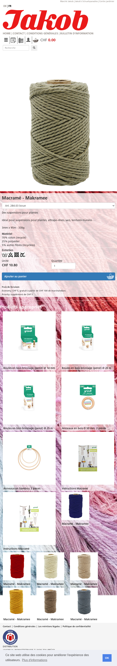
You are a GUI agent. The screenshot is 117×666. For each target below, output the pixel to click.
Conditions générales (42, 33)
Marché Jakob (67, 1)
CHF (44, 40)
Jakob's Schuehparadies (86, 1)
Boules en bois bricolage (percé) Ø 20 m (86, 368)
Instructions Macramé (75, 488)
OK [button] (107, 657)
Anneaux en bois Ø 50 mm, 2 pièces (84, 428)
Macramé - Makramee (75, 523)
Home (7, 33)
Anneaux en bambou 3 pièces (21, 488)
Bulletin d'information (76, 33)
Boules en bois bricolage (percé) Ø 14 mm (29, 368)
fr (9, 6)
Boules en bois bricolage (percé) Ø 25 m (28, 428)
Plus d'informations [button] (34, 660)
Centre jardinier (106, 1)
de (5, 6)
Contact (19, 33)
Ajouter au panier (15, 276)
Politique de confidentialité (77, 626)
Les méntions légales (49, 626)
